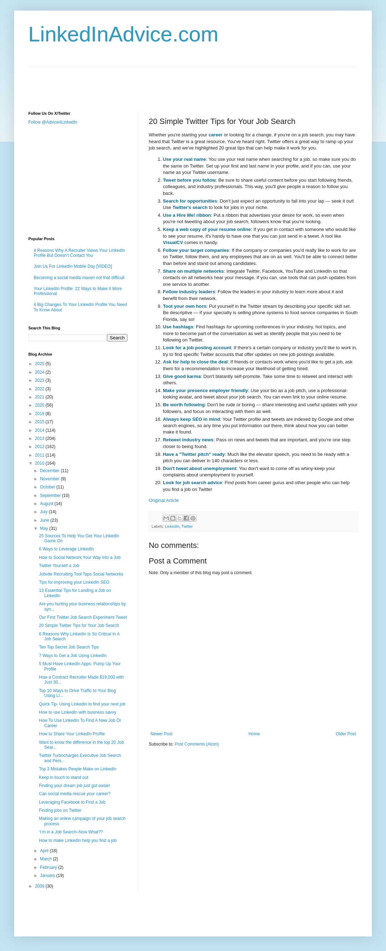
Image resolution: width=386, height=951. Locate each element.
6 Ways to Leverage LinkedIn (66, 549)
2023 (40, 380)
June (45, 520)
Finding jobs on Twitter (60, 810)
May (44, 528)
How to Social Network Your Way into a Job (79, 557)
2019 (40, 413)
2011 (40, 455)
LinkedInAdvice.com (123, 34)
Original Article (164, 500)
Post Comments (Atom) (197, 744)
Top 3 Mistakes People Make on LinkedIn (78, 768)
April (45, 850)
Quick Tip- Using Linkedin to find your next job (82, 704)
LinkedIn (172, 526)
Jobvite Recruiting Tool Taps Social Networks (81, 574)
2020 (40, 405)
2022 (40, 388)
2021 (40, 397)
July (44, 511)
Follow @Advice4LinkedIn (52, 122)
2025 (40, 363)
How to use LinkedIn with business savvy (77, 712)
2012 (40, 446)
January (48, 875)
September (51, 495)
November (50, 478)
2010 (40, 463)
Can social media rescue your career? (74, 793)
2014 (40, 430)
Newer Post (161, 733)
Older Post (346, 733)
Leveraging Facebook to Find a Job (72, 802)
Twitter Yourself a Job (59, 565)
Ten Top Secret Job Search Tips (69, 647)
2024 (40, 372)
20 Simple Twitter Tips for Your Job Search (79, 625)
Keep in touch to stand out (63, 777)
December (50, 470)
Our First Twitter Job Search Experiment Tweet (83, 617)
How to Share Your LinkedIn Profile (72, 733)
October (48, 487)
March (46, 858)
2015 (40, 421)
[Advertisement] (157, 83)
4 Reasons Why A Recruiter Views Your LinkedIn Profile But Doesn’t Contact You (79, 253)
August (47, 503)
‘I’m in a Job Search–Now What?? (71, 832)
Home (254, 733)
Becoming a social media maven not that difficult (79, 277)
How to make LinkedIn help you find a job (78, 840)
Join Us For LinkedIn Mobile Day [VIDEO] (73, 266)
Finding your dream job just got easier (74, 785)
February (49, 867)
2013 (40, 438)
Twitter (187, 526)
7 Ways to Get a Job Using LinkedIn (73, 655)
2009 (40, 886)
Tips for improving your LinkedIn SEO (74, 582)
